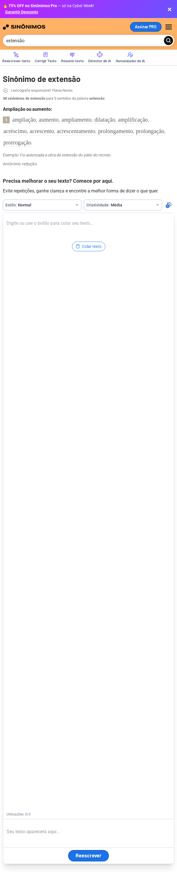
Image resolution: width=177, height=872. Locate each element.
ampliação (24, 119)
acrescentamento (76, 131)
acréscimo (15, 131)
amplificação (133, 119)
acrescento (42, 131)
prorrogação (17, 142)
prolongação (150, 131)
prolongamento (115, 131)
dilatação (104, 119)
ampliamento (77, 119)
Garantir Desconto (21, 12)
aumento (49, 119)
